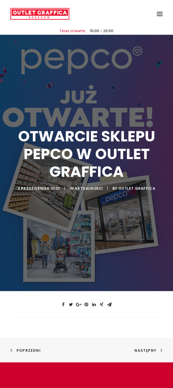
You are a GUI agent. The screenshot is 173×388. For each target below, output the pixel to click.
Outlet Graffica (136, 185)
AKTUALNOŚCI (89, 185)
